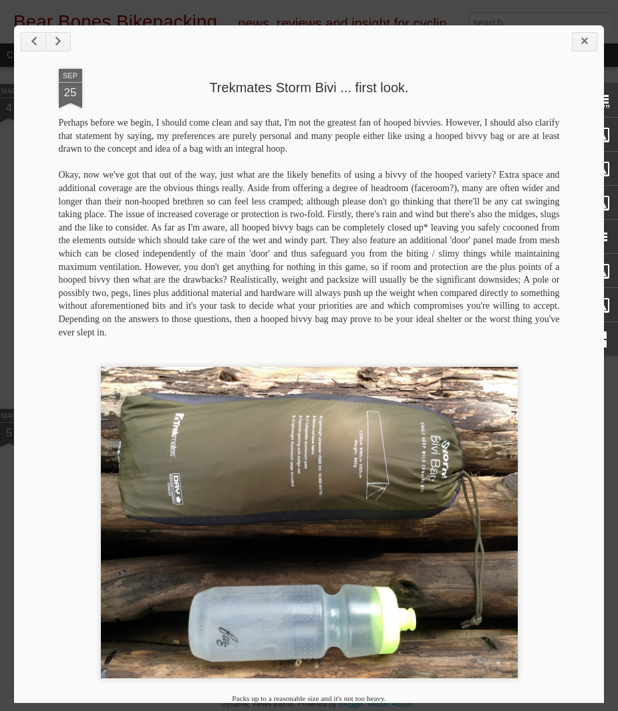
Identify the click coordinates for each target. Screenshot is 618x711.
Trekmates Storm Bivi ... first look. (308, 87)
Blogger (351, 704)
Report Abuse (389, 704)
